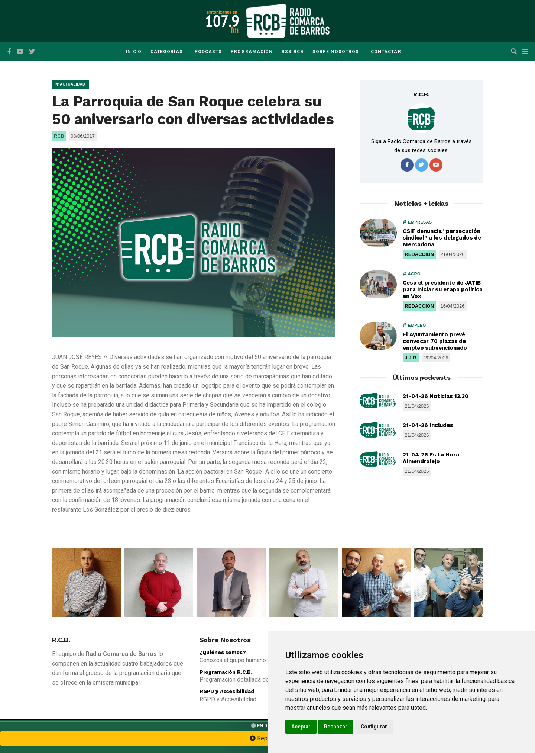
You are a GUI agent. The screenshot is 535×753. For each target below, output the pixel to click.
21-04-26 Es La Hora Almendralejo (431, 458)
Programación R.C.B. (226, 672)
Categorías (166, 51)
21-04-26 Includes (428, 425)
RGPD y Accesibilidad (227, 691)
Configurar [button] (374, 727)
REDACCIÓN (419, 254)
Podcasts (208, 51)
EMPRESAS (417, 222)
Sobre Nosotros (335, 51)
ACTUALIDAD (70, 84)
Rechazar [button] (335, 727)
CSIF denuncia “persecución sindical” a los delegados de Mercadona (442, 238)
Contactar (386, 51)
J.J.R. (411, 358)
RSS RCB (293, 51)
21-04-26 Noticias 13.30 (435, 396)
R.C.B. (421, 94)
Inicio (133, 51)
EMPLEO (414, 325)
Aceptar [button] (301, 727)
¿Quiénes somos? (223, 652)
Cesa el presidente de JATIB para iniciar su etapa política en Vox (443, 289)
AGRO (412, 274)
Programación (252, 51)
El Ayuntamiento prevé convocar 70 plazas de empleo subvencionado (435, 341)
